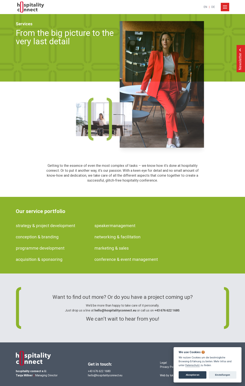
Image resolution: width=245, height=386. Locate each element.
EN (205, 7)
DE (213, 7)
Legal (163, 362)
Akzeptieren (192, 375)
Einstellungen (222, 375)
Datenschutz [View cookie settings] (192, 365)
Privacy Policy (168, 367)
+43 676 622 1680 (166, 310)
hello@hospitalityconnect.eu (115, 310)
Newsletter (240, 58)
